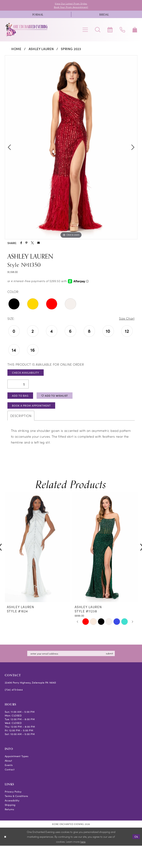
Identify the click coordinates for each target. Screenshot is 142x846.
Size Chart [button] (127, 318)
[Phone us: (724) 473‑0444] (122, 29)
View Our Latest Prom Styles (71, 3)
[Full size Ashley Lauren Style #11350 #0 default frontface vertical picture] (71, 147)
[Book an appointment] (110, 29)
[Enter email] (71, 653)
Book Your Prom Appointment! (71, 7)
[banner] (26, 30)
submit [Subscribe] (109, 653)
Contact (10, 769)
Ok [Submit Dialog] (136, 837)
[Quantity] (18, 384)
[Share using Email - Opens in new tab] (38, 243)
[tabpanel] (71, 147)
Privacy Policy (13, 792)
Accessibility (12, 800)
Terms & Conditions (16, 796)
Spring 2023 (71, 49)
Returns (9, 809)
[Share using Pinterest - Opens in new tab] (26, 242)
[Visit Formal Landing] (38, 14)
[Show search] (97, 29)
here (82, 842)
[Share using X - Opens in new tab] (32, 242)
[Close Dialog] (5, 837)
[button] (85, 29)
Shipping (10, 805)
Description (20, 416)
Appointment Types (16, 756)
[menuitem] (38, 14)
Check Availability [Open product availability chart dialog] (25, 373)
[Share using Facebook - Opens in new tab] (21, 242)
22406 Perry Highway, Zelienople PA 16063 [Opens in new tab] (30, 683)
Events (9, 765)
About (8, 761)
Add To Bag (20, 396)
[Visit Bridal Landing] (104, 14)
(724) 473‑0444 (14, 690)
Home (16, 49)
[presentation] (37, 548)
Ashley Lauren (41, 49)
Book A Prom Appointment (31, 406)
